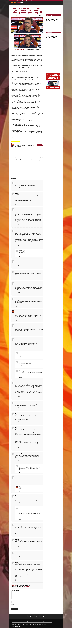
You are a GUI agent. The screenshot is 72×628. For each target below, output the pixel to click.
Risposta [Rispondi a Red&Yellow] (16, 204)
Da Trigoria (51, 3)
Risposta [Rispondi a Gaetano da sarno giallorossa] (16, 461)
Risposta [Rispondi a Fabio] (16, 423)
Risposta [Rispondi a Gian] (16, 348)
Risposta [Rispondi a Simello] (16, 334)
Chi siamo (12, 0)
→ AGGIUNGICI (39, 145)
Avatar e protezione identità (36, 0)
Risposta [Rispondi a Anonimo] (16, 225)
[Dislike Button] (18, 187)
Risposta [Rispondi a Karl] (16, 504)
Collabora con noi (19, 0)
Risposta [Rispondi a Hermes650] (16, 278)
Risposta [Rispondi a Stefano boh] (16, 409)
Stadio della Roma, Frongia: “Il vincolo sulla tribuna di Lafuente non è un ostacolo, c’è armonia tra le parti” (36, 159)
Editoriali (56, 3)
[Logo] (17, 3)
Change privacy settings (16, 626)
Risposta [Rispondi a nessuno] (16, 558)
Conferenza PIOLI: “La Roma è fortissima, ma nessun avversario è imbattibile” (18, 159)
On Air (46, 3)
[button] (59, 3)
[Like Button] (15, 187)
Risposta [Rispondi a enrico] (16, 320)
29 (42, 15)
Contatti (16, 0)
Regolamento (23, 0)
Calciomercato (41, 3)
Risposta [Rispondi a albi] (16, 189)
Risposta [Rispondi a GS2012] (16, 580)
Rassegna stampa (34, 3)
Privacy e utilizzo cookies (29, 0)
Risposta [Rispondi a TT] (16, 306)
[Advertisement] (27, 170)
